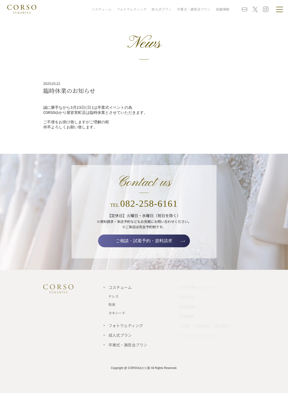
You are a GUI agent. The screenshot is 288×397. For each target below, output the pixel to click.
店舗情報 (222, 9)
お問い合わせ (244, 9)
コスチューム (101, 9)
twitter (255, 9)
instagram (266, 9)
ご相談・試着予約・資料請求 (144, 244)
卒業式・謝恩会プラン (194, 9)
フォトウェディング (131, 9)
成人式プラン (161, 9)
